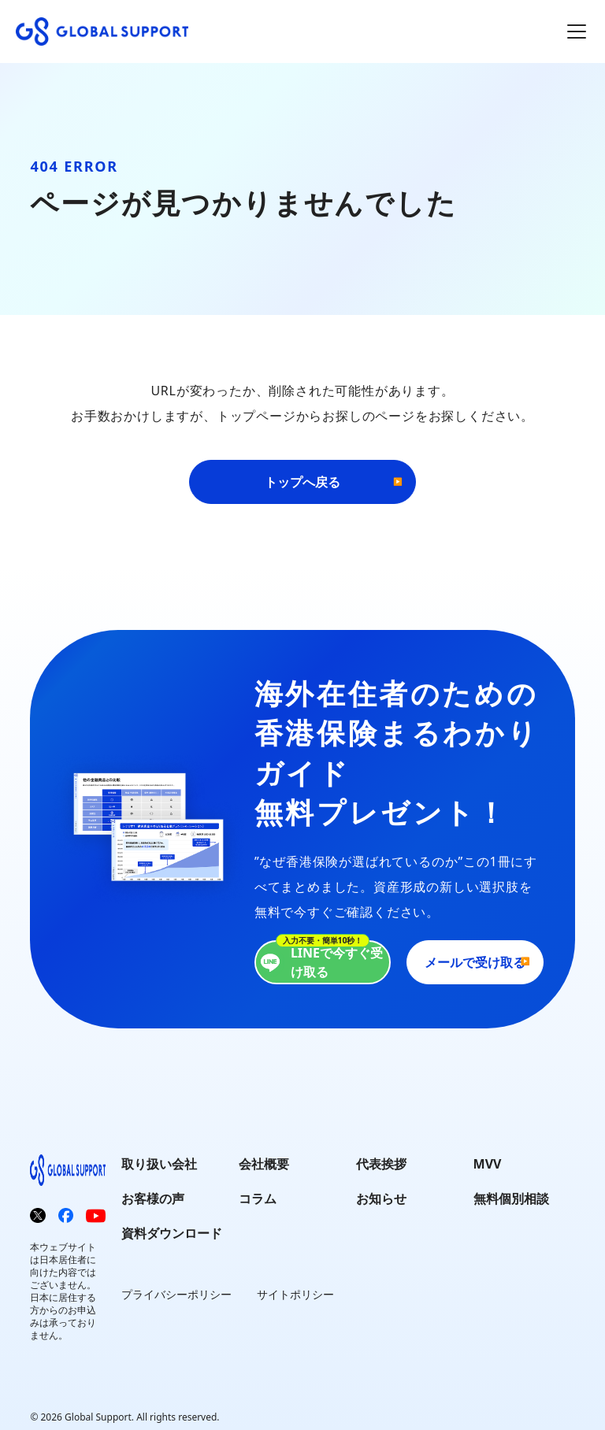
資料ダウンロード (171, 1233)
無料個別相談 (511, 1198)
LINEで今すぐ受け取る (319, 962)
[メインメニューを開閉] (576, 31)
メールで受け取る (475, 962)
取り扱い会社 (159, 1164)
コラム (258, 1198)
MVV (487, 1164)
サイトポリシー (295, 1294)
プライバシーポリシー (176, 1294)
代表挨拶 (381, 1164)
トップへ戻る (302, 482)
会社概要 (264, 1164)
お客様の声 (152, 1198)
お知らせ (381, 1198)
